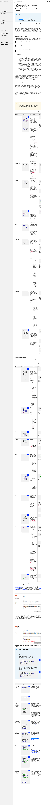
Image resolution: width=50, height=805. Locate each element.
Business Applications (6, 34)
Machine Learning (6, 26)
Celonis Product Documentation (20, 4)
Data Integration (6, 14)
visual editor (21, 19)
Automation (6, 21)
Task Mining (6, 28)
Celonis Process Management (6, 31)
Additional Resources (6, 45)
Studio (6, 18)
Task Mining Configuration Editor (32, 5)
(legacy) (29, 4)
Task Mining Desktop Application (21, 5)
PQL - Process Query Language (6, 23)
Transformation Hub (6, 38)
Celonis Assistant (4, 40)
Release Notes (6, 7)
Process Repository (6, 36)
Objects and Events (6, 16)
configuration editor (18, 587)
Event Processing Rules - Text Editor (21, 6)
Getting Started (6, 9)
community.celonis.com (35, 752)
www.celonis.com (34, 750)
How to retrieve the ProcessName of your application (36, 725)
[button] (11, 7)
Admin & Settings (6, 12)
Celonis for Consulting (6, 43)
